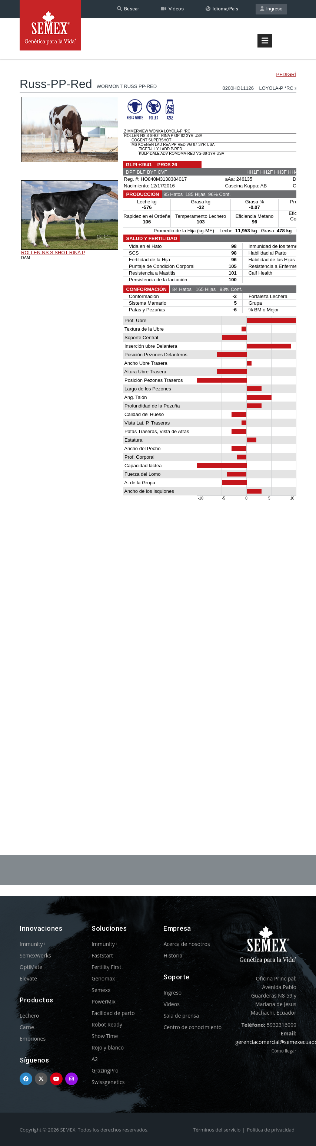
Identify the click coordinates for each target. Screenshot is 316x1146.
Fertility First (106, 966)
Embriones (33, 1038)
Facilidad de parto (113, 1012)
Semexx (101, 989)
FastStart (102, 955)
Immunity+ (33, 943)
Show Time (105, 1035)
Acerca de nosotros (186, 943)
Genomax (103, 978)
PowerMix (104, 1001)
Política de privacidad (270, 1129)
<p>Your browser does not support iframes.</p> (158, 437)
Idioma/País (222, 9)
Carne (27, 1027)
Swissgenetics (108, 1082)
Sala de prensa (181, 1015)
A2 (95, 1058)
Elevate (28, 978)
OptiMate (31, 966)
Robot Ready (107, 1024)
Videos (172, 9)
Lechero (29, 1015)
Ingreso (271, 9)
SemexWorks (35, 955)
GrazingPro (105, 1070)
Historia (172, 955)
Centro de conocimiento (192, 1027)
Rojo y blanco (108, 1047)
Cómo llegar (284, 1051)
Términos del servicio (216, 1129)
